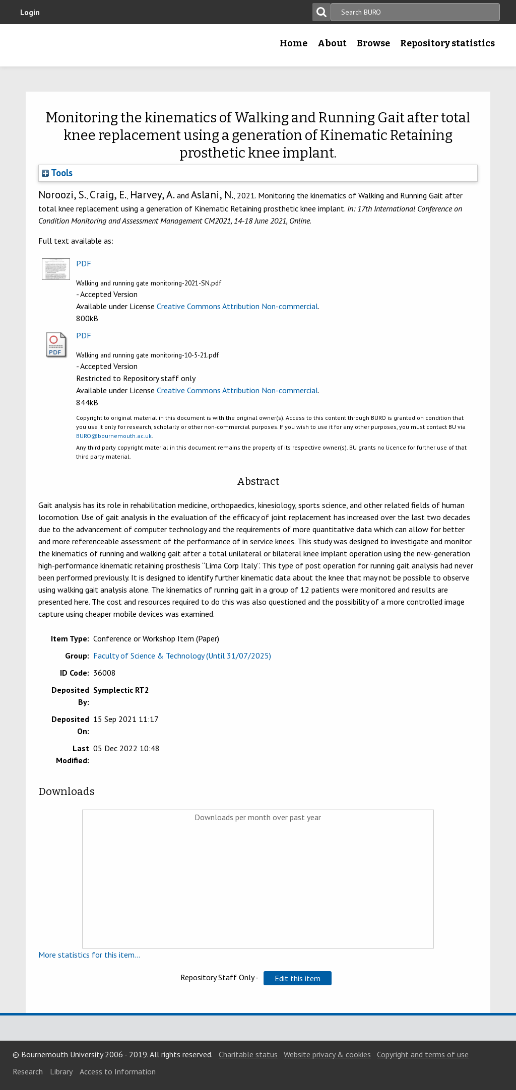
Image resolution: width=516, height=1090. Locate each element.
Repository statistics (447, 43)
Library (61, 1071)
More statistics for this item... (89, 955)
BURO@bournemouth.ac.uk (114, 436)
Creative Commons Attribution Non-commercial (237, 306)
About (332, 43)
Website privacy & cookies (327, 1054)
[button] (298, 978)
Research (28, 1071)
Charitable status (248, 1054)
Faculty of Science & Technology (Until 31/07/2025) (182, 655)
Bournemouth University (79, 45)
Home (293, 43)
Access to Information (118, 1071)
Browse (373, 43)
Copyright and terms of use (423, 1054)
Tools (57, 173)
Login (30, 12)
